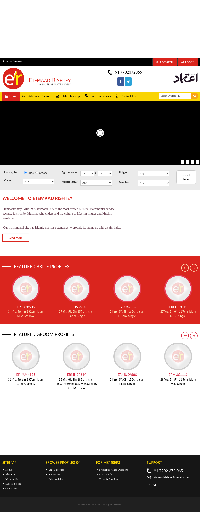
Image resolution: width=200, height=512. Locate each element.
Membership (71, 96)
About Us (10, 474)
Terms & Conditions (109, 479)
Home (13, 96)
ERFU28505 (26, 307)
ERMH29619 (76, 375)
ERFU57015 (178, 307)
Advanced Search (39, 96)
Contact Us (128, 96)
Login (189, 62)
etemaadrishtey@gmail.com (171, 477)
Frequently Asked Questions (113, 469)
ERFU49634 (127, 307)
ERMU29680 (127, 375)
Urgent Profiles (56, 469)
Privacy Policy (106, 474)
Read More (15, 238)
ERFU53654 (77, 307)
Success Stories (100, 96)
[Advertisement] (100, 29)
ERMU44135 (25, 375)
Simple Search (55, 474)
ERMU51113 (178, 375)
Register (166, 62)
